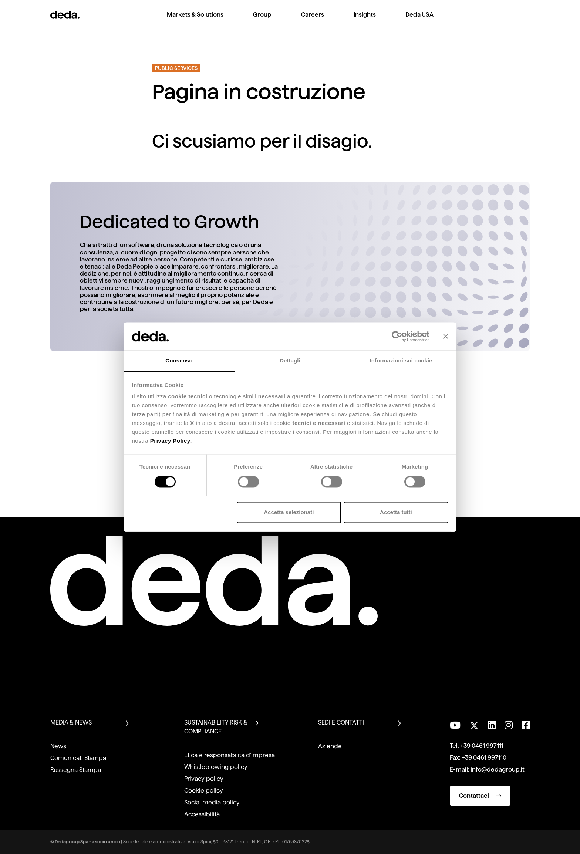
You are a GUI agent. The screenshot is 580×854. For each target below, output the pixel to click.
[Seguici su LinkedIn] (492, 725)
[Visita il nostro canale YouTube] (455, 725)
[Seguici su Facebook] (526, 725)
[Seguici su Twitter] (474, 723)
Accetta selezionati (289, 512)
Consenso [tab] (178, 361)
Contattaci (480, 795)
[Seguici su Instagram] (509, 725)
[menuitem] (195, 20)
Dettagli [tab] (290, 361)
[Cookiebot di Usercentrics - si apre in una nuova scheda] (397, 336)
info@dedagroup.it (498, 769)
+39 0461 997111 (481, 746)
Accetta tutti (396, 512)
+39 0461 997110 (484, 758)
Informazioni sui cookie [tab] (401, 361)
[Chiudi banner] (445, 336)
